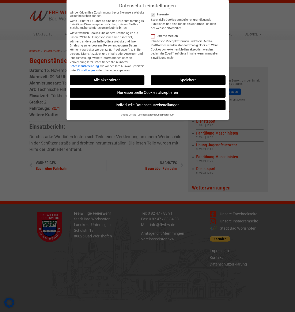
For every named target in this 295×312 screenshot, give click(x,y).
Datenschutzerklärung (84, 63)
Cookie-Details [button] (128, 111)
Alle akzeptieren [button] (107, 77)
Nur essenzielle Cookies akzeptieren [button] (147, 89)
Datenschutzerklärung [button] (149, 111)
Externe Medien (166, 33)
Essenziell (162, 11)
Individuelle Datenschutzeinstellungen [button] (147, 102)
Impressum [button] (168, 111)
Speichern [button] (188, 77)
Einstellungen (86, 67)
